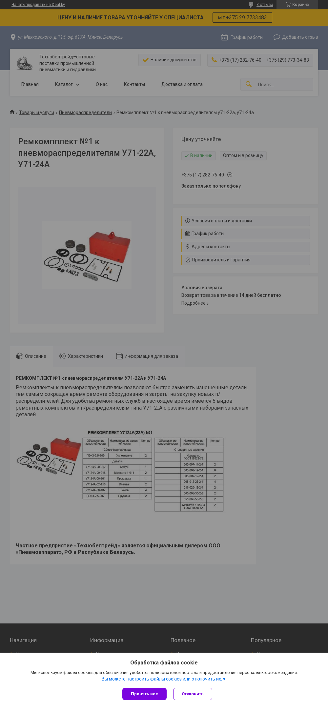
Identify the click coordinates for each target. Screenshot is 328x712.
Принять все (144, 693)
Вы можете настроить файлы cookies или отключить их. (162, 678)
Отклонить (193, 693)
